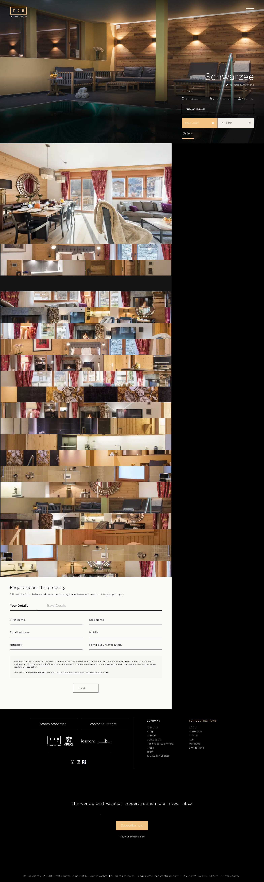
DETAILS (218, 91)
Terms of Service (94, 672)
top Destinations (203, 721)
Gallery (188, 133)
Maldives (194, 743)
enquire (199, 123)
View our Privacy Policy (132, 836)
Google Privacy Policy (70, 672)
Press (150, 747)
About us (152, 727)
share (236, 123)
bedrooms (195, 99)
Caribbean (195, 731)
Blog (150, 731)
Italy (191, 739)
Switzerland (196, 747)
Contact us (154, 739)
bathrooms (223, 99)
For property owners (160, 743)
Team (150, 751)
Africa (193, 727)
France (193, 735)
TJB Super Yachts (158, 755)
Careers (152, 735)
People (249, 99)
